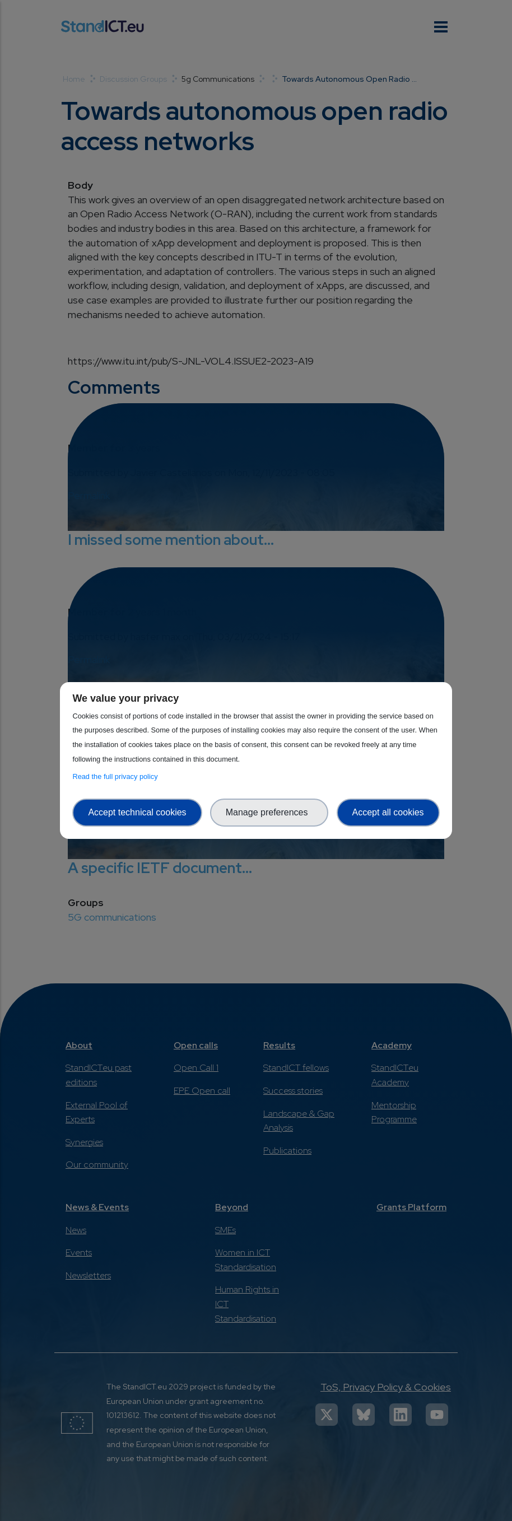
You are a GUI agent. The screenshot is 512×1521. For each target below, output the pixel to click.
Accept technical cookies (137, 812)
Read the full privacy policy (116, 776)
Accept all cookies (388, 812)
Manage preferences (269, 812)
